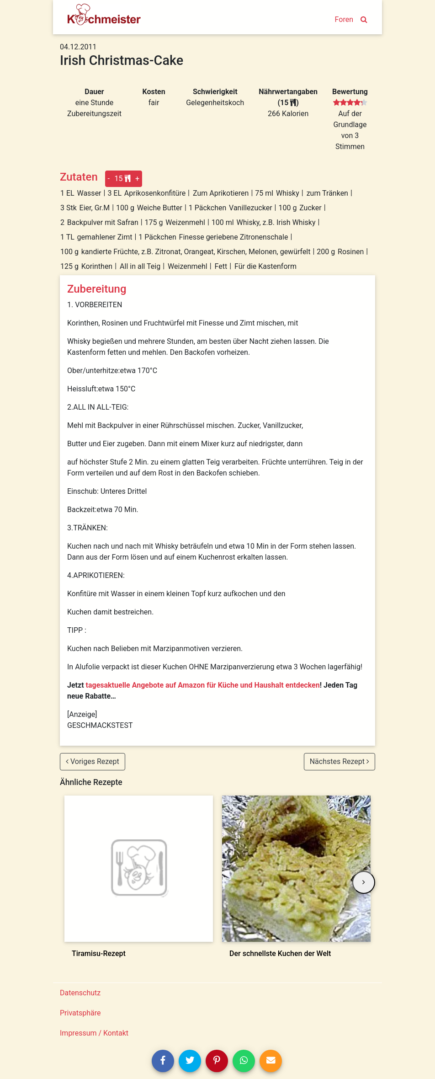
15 (123, 178)
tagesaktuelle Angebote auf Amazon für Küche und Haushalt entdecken (203, 685)
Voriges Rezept (92, 761)
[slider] (350, 102)
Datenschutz (80, 992)
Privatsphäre (80, 1013)
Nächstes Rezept (339, 761)
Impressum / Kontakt (94, 1033)
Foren (344, 19)
